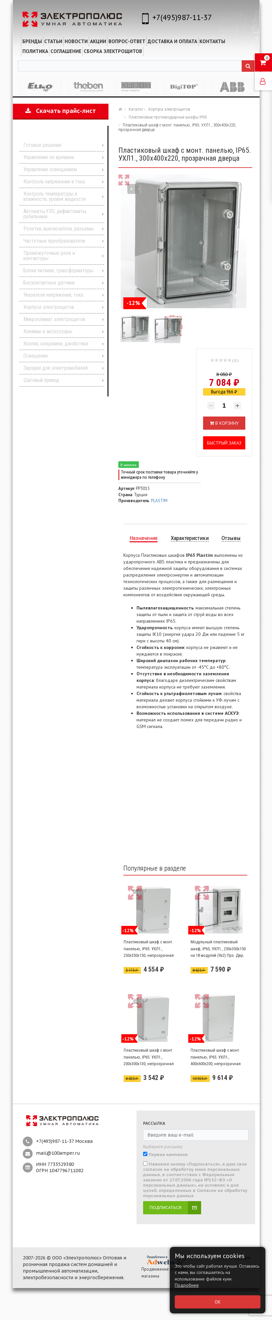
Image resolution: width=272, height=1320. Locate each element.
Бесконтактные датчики (49, 283)
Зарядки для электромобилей (55, 368)
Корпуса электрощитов (48, 307)
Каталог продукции (56, 135)
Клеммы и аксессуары (47, 331)
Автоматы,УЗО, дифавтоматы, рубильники (55, 214)
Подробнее (187, 1285)
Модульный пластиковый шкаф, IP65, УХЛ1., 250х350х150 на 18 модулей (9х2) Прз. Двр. (218, 948)
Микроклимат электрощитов (54, 319)
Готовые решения (42, 145)
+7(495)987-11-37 (182, 17)
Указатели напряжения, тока (53, 295)
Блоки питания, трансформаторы (58, 270)
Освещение (35, 356)
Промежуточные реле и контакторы (49, 255)
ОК (218, 1302)
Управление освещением (50, 169)
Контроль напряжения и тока (54, 181)
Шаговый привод (41, 380)
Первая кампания (168, 1154)
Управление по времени (48, 157)
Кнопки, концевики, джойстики (55, 343)
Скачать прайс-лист (60, 111)
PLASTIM (159, 500)
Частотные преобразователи (54, 241)
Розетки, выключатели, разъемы (58, 229)
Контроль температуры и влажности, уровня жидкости (54, 196)
